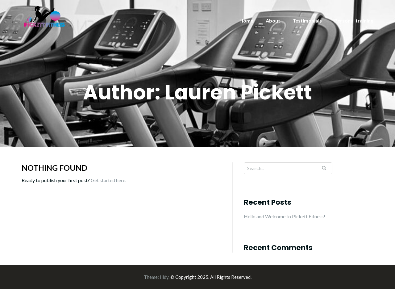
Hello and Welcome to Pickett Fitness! (284, 216)
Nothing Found (54, 167)
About (273, 20)
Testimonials (307, 20)
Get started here (108, 180)
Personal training (353, 20)
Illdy (164, 277)
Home (246, 20)
